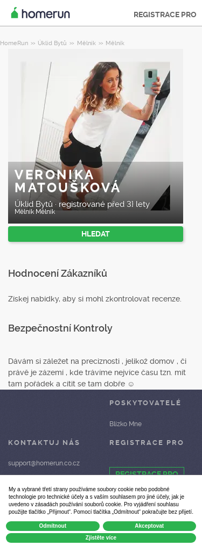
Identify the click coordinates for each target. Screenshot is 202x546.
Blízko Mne (125, 424)
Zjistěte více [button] (101, 538)
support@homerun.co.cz (44, 463)
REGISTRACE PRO (165, 14)
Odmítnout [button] (52, 526)
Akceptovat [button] (149, 526)
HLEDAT (95, 233)
